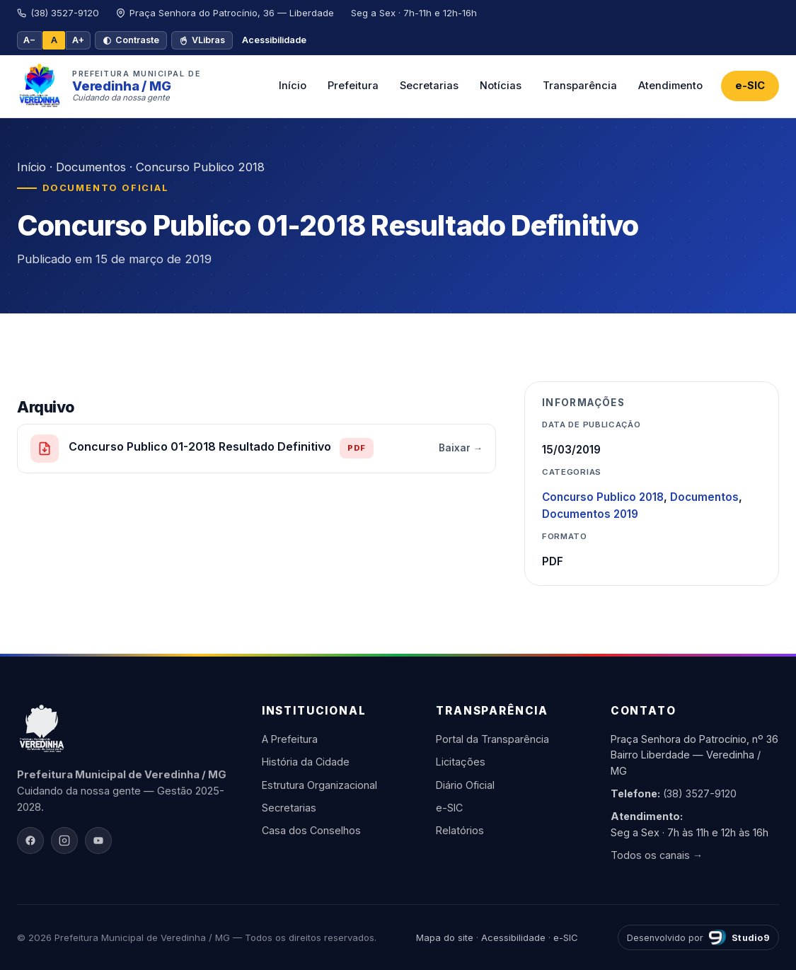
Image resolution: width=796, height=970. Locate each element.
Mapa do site (444, 937)
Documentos (91, 167)
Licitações (460, 762)
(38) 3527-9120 (700, 793)
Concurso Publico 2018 (200, 167)
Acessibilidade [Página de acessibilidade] (274, 40)
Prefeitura (353, 85)
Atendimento (670, 85)
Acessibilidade (513, 937)
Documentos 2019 (590, 514)
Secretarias (429, 85)
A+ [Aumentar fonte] (78, 40)
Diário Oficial (465, 785)
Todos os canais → (657, 855)
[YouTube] (98, 840)
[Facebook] (30, 840)
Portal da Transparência (492, 739)
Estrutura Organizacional (319, 785)
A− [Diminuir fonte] (29, 40)
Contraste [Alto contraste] (131, 40)
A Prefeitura (290, 739)
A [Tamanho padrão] (54, 40)
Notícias (500, 85)
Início (292, 85)
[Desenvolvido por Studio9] (698, 937)
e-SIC (750, 85)
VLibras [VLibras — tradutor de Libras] (202, 40)
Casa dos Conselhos (311, 830)
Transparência (580, 85)
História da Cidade (306, 762)
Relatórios (460, 830)
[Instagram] (64, 840)
